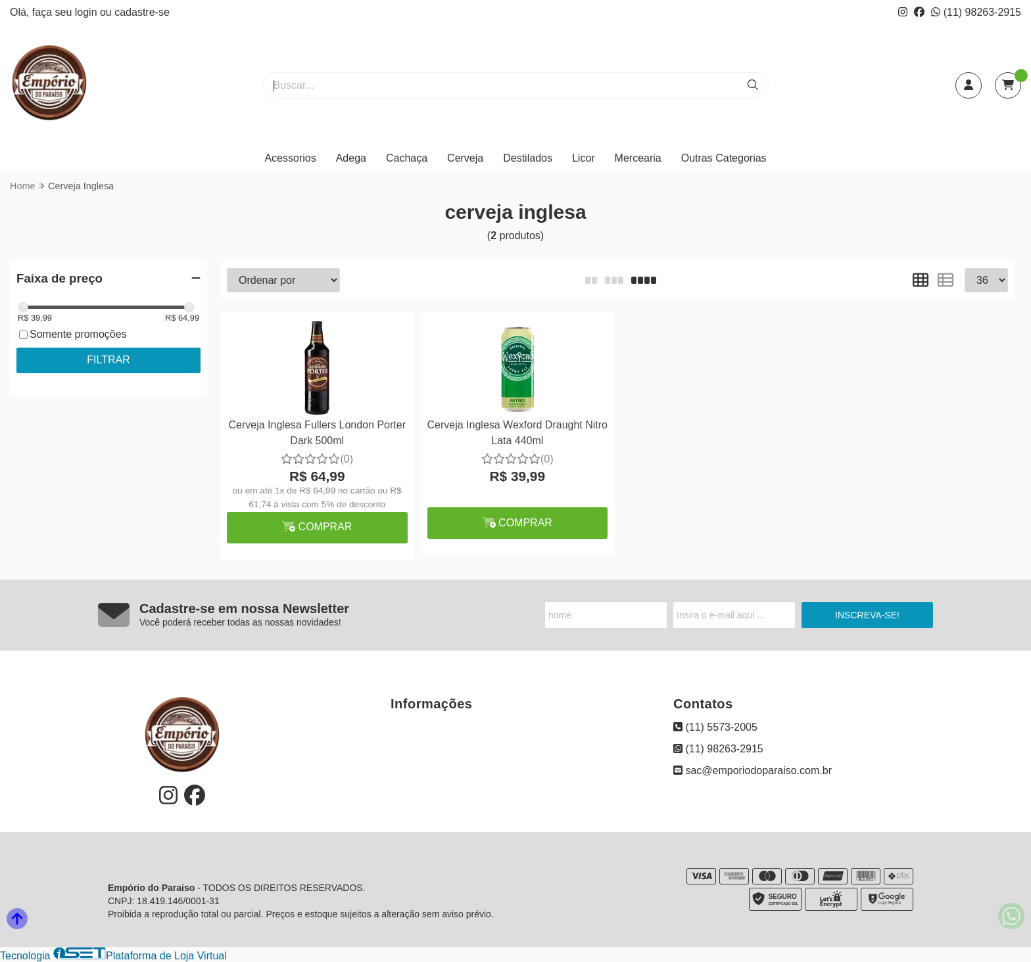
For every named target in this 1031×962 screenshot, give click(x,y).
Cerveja (465, 158)
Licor (583, 158)
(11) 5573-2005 (715, 727)
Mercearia (638, 158)
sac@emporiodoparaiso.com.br (752, 770)
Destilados (527, 158)
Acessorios (290, 158)
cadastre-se (142, 12)
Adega (351, 158)
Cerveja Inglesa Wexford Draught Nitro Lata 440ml (517, 432)
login (87, 12)
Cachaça (406, 158)
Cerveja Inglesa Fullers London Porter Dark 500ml (317, 432)
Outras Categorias (724, 158)
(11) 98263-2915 (976, 12)
